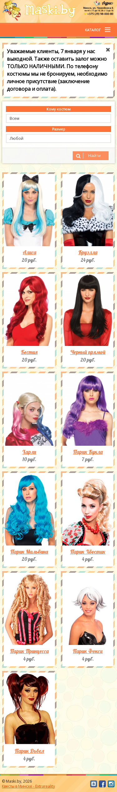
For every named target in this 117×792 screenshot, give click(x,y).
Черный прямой (87, 352)
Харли (29, 452)
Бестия (29, 352)
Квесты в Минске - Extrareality (28, 786)
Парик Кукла (88, 452)
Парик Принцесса (29, 651)
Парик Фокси (88, 651)
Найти (87, 156)
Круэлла (87, 252)
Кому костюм (58, 109)
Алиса (29, 252)
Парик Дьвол (29, 751)
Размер (58, 129)
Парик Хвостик (87, 552)
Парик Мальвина (29, 552)
